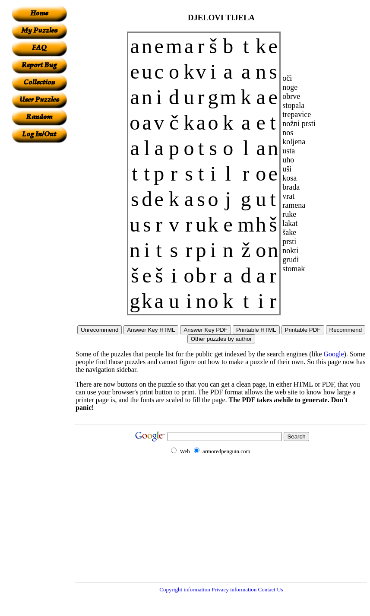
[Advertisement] (39, 272)
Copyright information (184, 589)
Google (334, 354)
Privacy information (234, 589)
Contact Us (270, 589)
